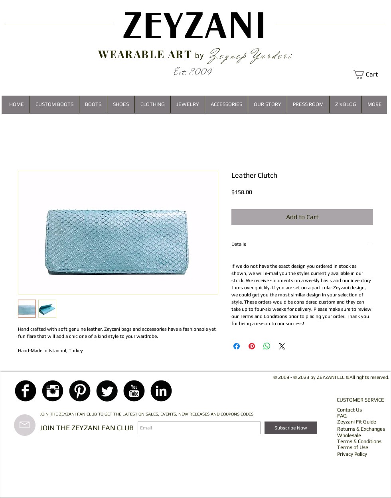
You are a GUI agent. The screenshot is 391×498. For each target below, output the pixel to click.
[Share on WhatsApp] (267, 346)
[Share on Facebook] (236, 346)
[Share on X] (282, 346)
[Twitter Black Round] (107, 391)
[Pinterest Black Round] (80, 391)
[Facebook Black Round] (25, 391)
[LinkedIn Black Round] (161, 391)
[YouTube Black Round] (134, 391)
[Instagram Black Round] (52, 391)
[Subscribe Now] (291, 428)
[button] (370, 74)
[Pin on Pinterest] (252, 346)
